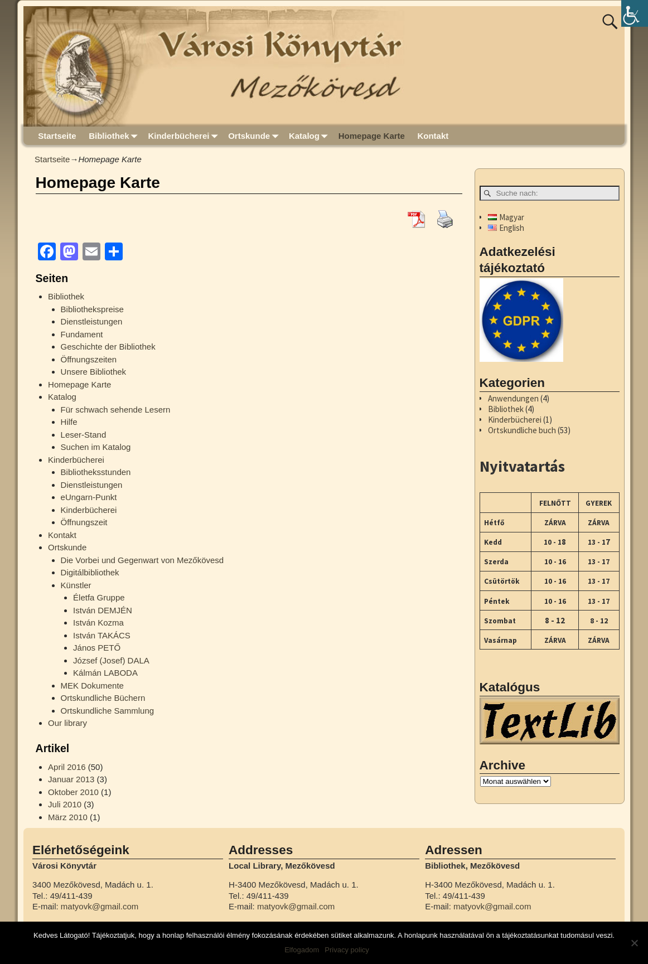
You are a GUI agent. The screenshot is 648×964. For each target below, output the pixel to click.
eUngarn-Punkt (89, 497)
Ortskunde (255, 136)
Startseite (57, 136)
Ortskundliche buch (522, 430)
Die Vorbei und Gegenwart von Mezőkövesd (142, 560)
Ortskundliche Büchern (103, 698)
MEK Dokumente (92, 685)
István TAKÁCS (101, 635)
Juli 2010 (64, 804)
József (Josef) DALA (111, 660)
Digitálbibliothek (90, 572)
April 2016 (67, 767)
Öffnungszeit (84, 522)
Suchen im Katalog (96, 447)
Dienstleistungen (92, 321)
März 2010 (68, 817)
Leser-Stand (84, 434)
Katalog (310, 136)
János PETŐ (96, 647)
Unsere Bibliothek (94, 371)
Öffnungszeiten (89, 359)
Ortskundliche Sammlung (107, 710)
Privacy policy (347, 950)
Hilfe (69, 422)
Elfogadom (301, 950)
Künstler (76, 585)
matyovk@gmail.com (99, 906)
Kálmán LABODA (105, 672)
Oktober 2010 (73, 792)
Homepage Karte (371, 136)
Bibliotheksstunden (96, 472)
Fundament (82, 334)
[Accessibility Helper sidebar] (634, 13)
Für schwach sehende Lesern (116, 409)
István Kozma (98, 622)
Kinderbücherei (185, 136)
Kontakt (432, 136)
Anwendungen (513, 398)
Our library (67, 723)
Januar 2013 (71, 779)
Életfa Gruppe (99, 597)
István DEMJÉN (102, 610)
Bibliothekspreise (92, 309)
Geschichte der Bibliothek (108, 346)
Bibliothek (115, 136)
